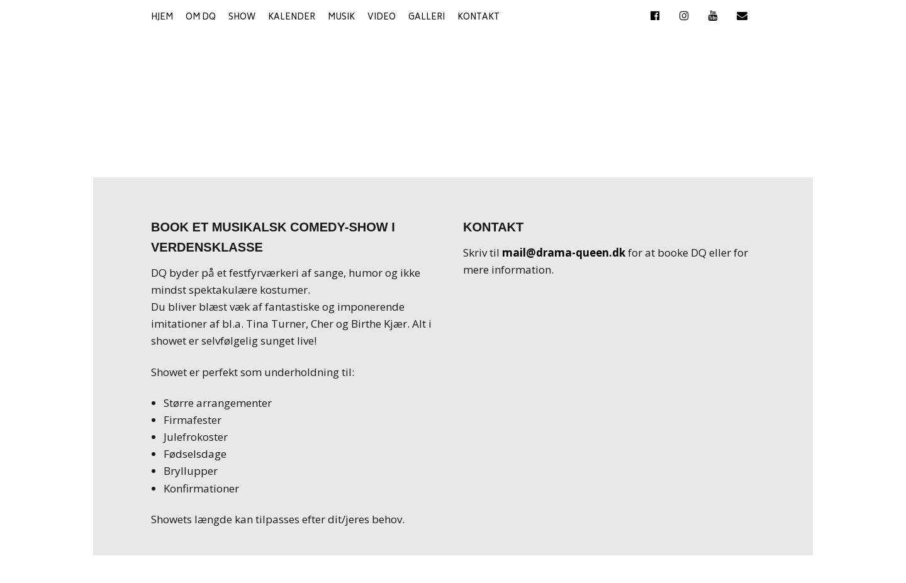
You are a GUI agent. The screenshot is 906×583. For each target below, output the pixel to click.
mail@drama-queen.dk (563, 252)
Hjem (162, 18)
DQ (453, 89)
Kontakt (478, 18)
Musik (341, 18)
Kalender (291, 18)
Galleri (426, 18)
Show (241, 18)
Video (381, 18)
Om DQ (201, 18)
